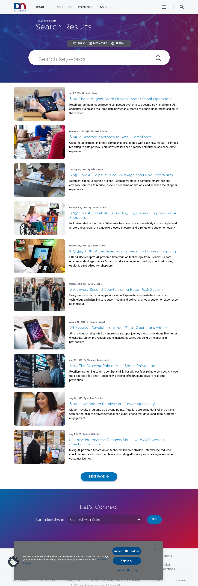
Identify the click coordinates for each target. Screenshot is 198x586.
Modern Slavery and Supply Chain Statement (116, 580)
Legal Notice (159, 580)
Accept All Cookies (127, 551)
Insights (105, 7)
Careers (166, 556)
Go (154, 519)
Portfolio (85, 7)
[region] (88, 560)
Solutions (64, 7)
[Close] (155, 549)
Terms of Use (73, 580)
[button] (13, 561)
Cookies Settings (127, 570)
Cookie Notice (47, 580)
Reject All (126, 560)
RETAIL (40, 7)
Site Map (180, 580)
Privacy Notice (21, 580)
